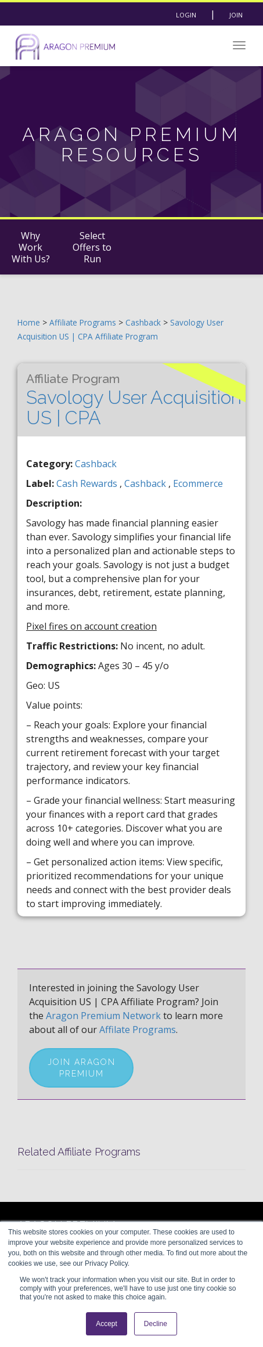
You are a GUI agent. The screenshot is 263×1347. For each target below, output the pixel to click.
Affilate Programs (137, 1029)
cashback (146, 483)
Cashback (144, 322)
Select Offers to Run (92, 247)
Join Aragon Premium (82, 1067)
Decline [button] (155, 1324)
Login (186, 14)
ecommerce (198, 483)
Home (28, 322)
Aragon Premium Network (103, 1015)
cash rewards (88, 483)
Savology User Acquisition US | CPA (134, 399)
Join (236, 14)
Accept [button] (106, 1324)
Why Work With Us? (31, 247)
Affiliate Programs (82, 322)
